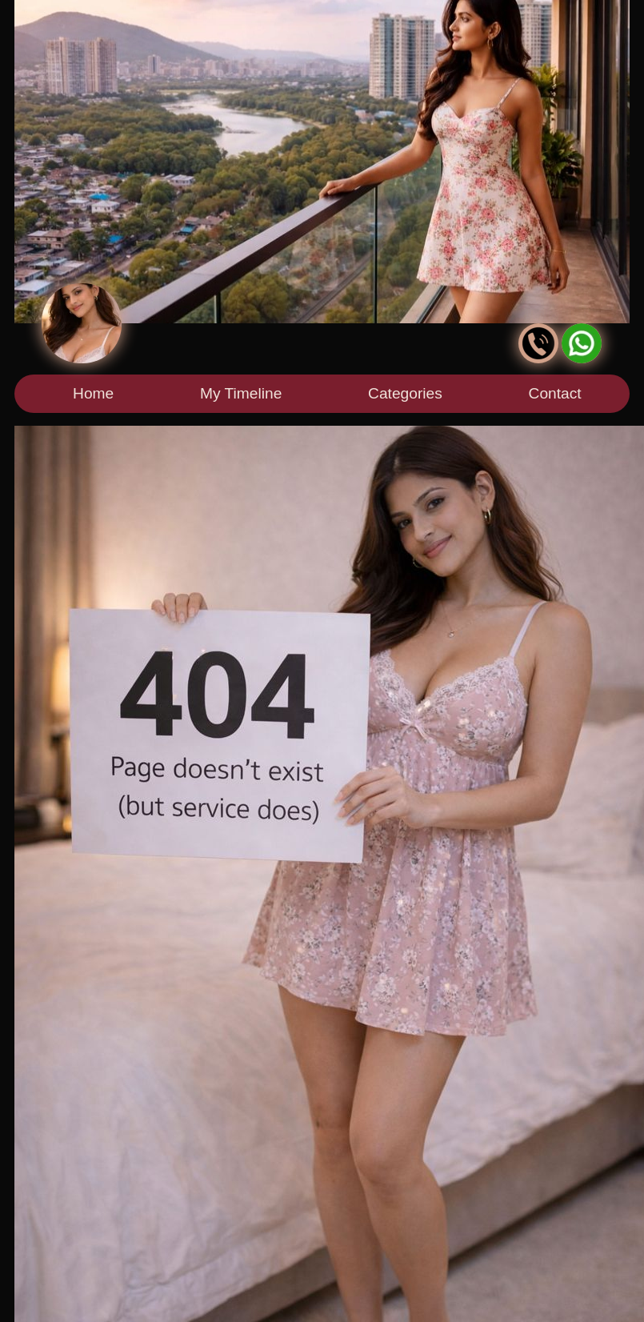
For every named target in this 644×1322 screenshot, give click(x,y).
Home (93, 393)
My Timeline (241, 393)
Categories (405, 393)
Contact (555, 393)
